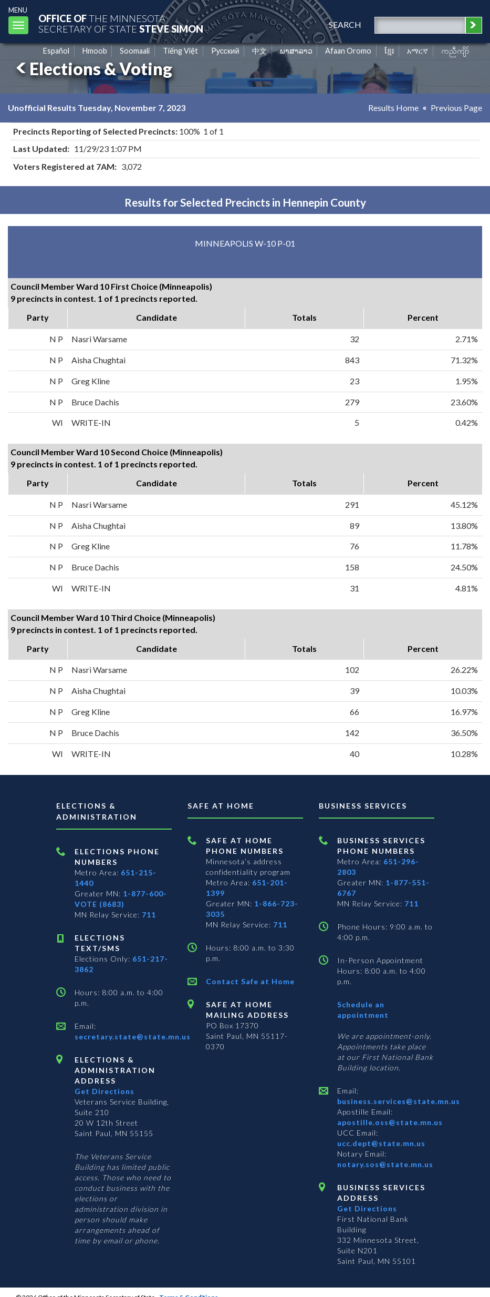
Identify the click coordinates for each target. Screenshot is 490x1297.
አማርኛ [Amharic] (417, 50)
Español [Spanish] (56, 50)
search (345, 24)
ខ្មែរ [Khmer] (389, 50)
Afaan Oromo (348, 50)
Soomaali (135, 50)
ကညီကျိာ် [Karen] (455, 50)
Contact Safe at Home (250, 981)
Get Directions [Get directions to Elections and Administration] (104, 1091)
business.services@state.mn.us (398, 1101)
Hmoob (94, 50)
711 (149, 914)
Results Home (393, 108)
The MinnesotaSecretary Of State (120, 23)
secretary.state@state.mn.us (133, 1036)
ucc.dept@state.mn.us (381, 1143)
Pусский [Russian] (225, 50)
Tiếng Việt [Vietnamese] (180, 50)
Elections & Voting (92, 68)
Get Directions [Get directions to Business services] (367, 1208)
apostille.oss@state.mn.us (390, 1122)
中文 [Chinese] (259, 50)
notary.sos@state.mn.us (385, 1164)
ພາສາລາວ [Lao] (296, 50)
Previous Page (456, 108)
